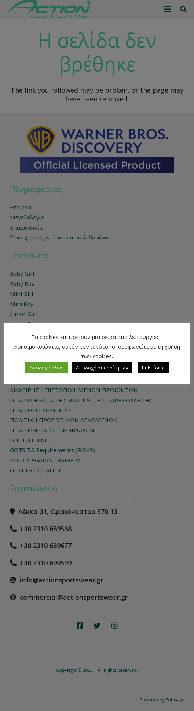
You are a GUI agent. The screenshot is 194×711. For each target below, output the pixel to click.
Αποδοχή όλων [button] (46, 367)
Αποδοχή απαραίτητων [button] (102, 367)
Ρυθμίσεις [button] (153, 367)
